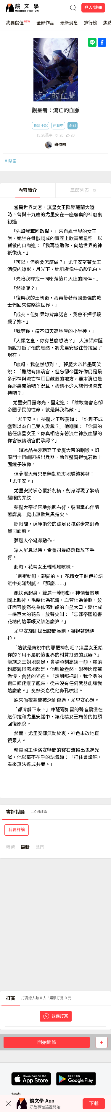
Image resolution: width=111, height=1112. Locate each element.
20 (70, 135)
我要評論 (16, 829)
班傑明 (60, 144)
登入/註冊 (93, 7)
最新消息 (69, 25)
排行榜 (90, 25)
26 (59, 135)
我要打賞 (55, 1016)
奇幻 (72, 125)
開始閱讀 (46, 1042)
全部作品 (45, 25)
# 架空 (11, 161)
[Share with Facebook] (102, 42)
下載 (94, 1103)
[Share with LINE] (92, 42)
